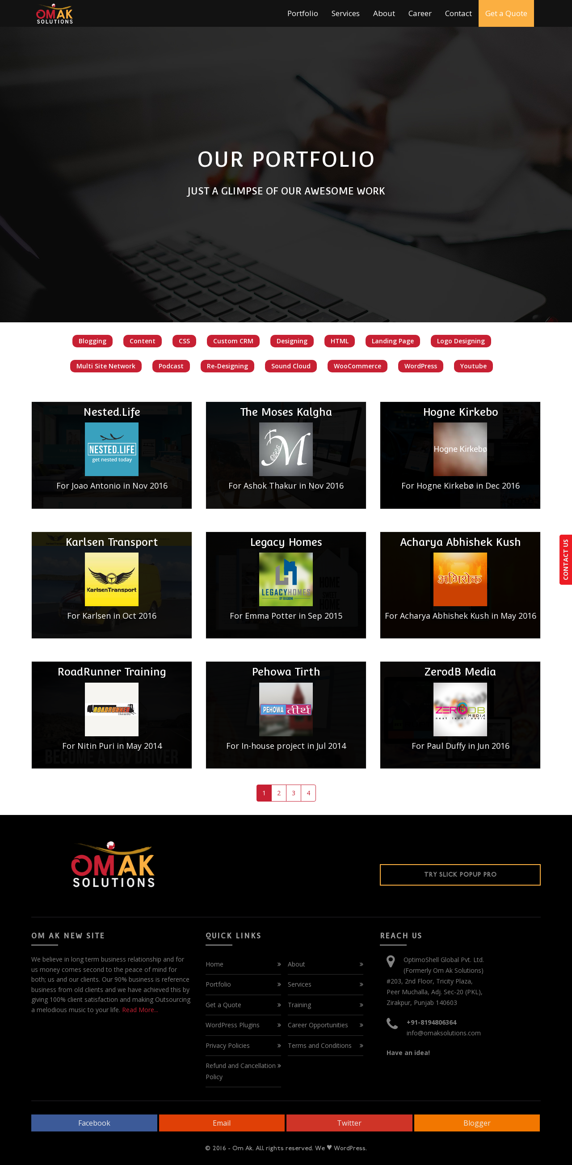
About (384, 13)
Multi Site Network (105, 366)
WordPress (420, 366)
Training (299, 1004)
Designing (292, 341)
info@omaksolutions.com (444, 1033)
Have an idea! (408, 1052)
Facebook (94, 1123)
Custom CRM (233, 341)
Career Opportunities (318, 1025)
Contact (458, 13)
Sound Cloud (291, 366)
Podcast (171, 366)
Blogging (92, 341)
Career (420, 13)
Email (222, 1123)
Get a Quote (506, 13)
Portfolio (302, 13)
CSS (184, 341)
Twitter (349, 1123)
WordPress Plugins (233, 1025)
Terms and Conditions (320, 1045)
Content (143, 341)
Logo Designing (461, 341)
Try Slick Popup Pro (460, 874)
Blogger (477, 1123)
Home (214, 964)
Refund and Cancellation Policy (241, 1071)
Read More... (139, 1009)
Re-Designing (227, 366)
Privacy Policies (228, 1045)
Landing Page (393, 341)
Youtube (473, 366)
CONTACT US (565, 559)
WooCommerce (357, 366)
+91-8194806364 (431, 1022)
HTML (340, 341)
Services (346, 13)
